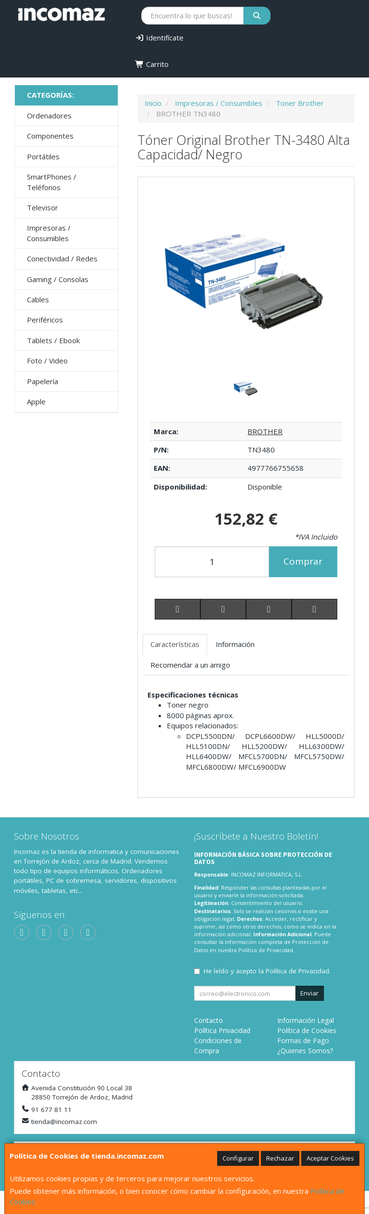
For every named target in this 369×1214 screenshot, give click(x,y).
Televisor (42, 207)
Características (174, 644)
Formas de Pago (303, 1040)
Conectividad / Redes (62, 258)
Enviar (309, 993)
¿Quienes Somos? (305, 1050)
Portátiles (43, 156)
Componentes (50, 136)
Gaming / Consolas (57, 279)
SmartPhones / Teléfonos (51, 182)
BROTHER (265, 431)
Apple (36, 401)
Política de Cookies (306, 1030)
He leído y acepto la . (267, 971)
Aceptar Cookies (330, 1158)
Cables (38, 299)
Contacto (208, 1020)
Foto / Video (47, 360)
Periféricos (45, 319)
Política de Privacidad (265, 950)
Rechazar (280, 1158)
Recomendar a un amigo (190, 665)
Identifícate (159, 37)
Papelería (42, 381)
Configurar (238, 1158)
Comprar (302, 561)
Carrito (152, 64)
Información (235, 644)
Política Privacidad (222, 1030)
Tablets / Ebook (53, 340)
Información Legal (305, 1020)
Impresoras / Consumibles (49, 233)
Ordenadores (49, 115)
